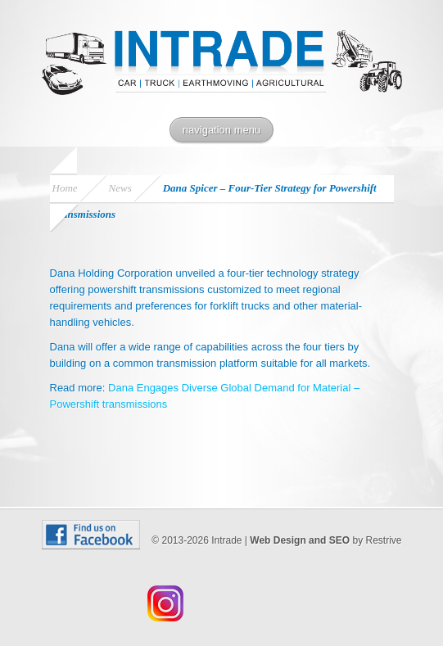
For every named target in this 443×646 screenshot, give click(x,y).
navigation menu (221, 130)
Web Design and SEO (300, 540)
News (120, 188)
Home (65, 188)
